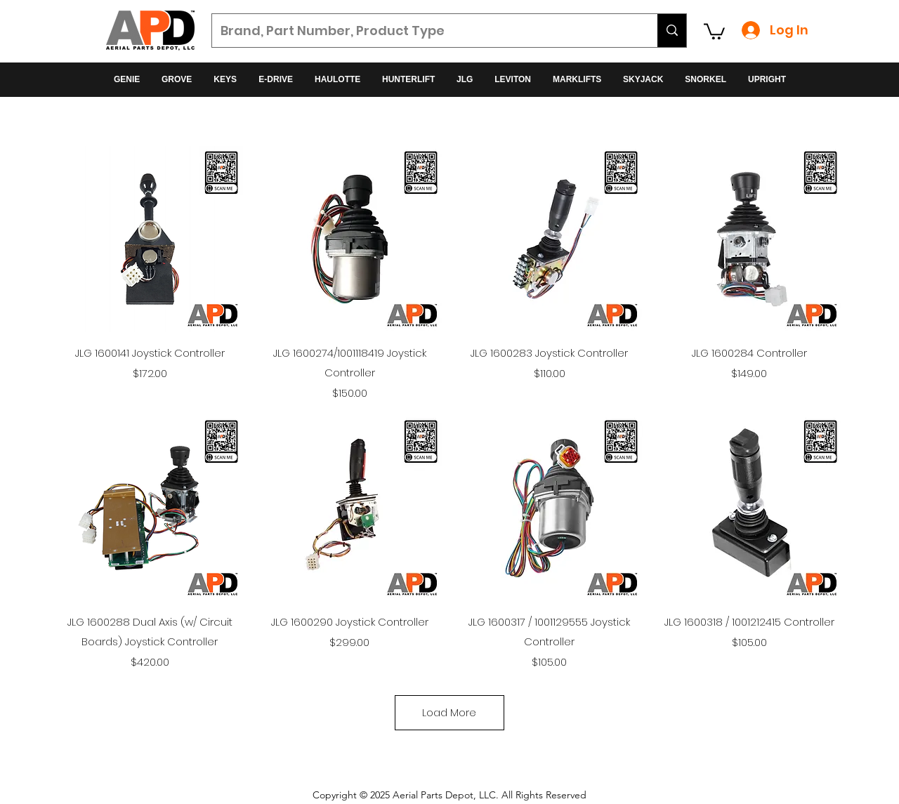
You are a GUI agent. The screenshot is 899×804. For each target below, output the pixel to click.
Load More (449, 712)
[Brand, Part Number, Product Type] (424, 31)
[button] (714, 30)
